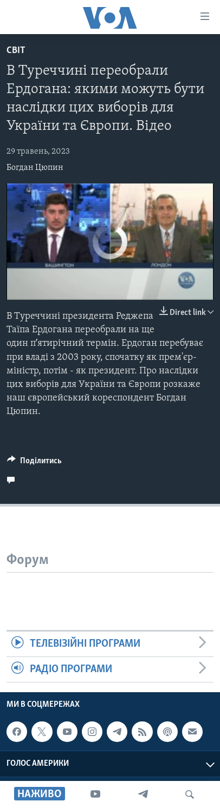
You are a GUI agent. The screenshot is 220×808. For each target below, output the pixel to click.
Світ (16, 50)
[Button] (34, 463)
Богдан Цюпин (35, 167)
